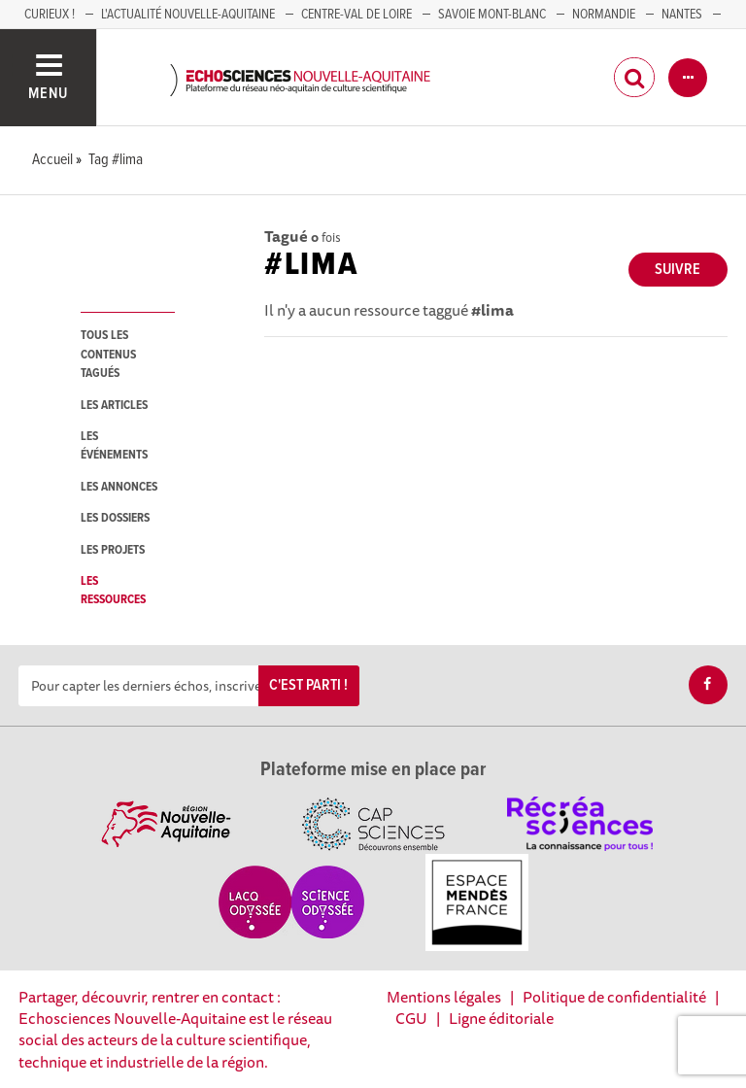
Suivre (677, 269)
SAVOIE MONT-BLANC (492, 14)
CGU (411, 1018)
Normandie (603, 14)
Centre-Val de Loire (356, 14)
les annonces (119, 487)
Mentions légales (444, 996)
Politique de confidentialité (614, 996)
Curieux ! (49, 14)
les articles (114, 405)
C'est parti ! (308, 685)
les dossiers (115, 518)
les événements (114, 445)
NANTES (681, 14)
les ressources (113, 590)
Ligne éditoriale (501, 1018)
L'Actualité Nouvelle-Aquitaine (188, 14)
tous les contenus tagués (108, 354)
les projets (113, 550)
